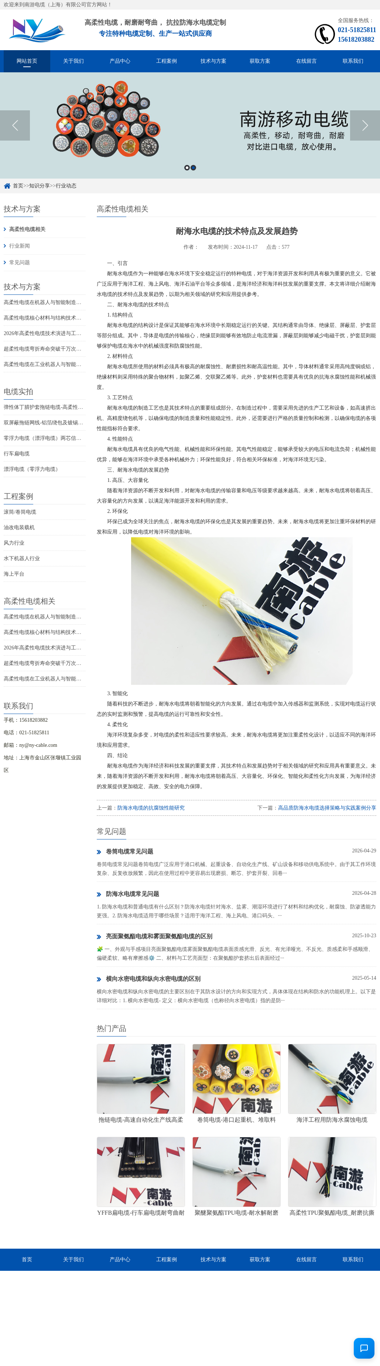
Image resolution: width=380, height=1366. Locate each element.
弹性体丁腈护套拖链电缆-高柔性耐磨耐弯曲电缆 (59, 407)
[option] (190, 125)
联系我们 (353, 61)
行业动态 (66, 186)
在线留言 (306, 61)
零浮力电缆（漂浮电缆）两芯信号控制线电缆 (55, 438)
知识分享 (39, 186)
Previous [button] (15, 125)
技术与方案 (213, 61)
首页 (18, 186)
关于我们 (73, 61)
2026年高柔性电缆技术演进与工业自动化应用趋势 (60, 333)
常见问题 (19, 262)
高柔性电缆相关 (27, 229)
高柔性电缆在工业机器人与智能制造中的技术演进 (60, 364)
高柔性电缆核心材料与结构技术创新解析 (50, 318)
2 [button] (193, 167)
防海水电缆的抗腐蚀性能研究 (151, 808)
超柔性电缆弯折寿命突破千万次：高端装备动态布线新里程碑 (73, 349)
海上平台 (14, 574)
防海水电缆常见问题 (128, 894)
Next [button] (365, 125)
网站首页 (27, 61)
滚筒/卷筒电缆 (20, 512)
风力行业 (14, 543)
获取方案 (260, 61)
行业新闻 (19, 246)
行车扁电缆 (17, 453)
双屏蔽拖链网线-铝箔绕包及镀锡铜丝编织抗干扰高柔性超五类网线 (79, 422)
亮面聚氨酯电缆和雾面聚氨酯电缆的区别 (154, 937)
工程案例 (166, 61)
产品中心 (120, 61)
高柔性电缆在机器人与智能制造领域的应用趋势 (58, 302)
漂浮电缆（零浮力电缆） (32, 469)
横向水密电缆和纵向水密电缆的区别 (149, 979)
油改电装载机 (19, 527)
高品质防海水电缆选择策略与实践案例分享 (327, 808)
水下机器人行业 (22, 558)
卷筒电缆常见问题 (125, 852)
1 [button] (187, 167)
